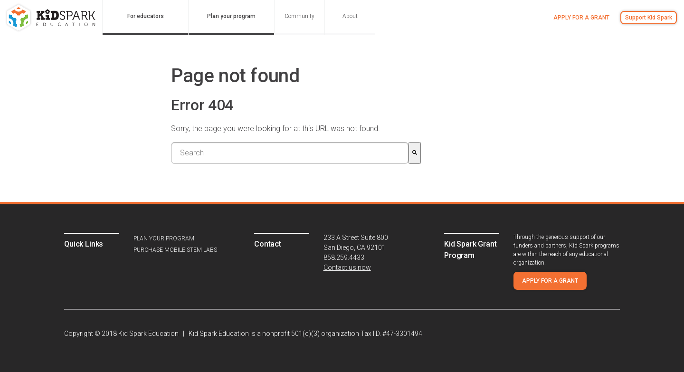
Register (642, 49)
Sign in (607, 49)
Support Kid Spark (648, 17)
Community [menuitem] (299, 16)
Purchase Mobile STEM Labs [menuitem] (175, 250)
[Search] (414, 153)
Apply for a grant (581, 17)
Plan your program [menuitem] (231, 16)
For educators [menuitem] (145, 16)
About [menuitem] (350, 16)
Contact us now (347, 267)
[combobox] (289, 153)
